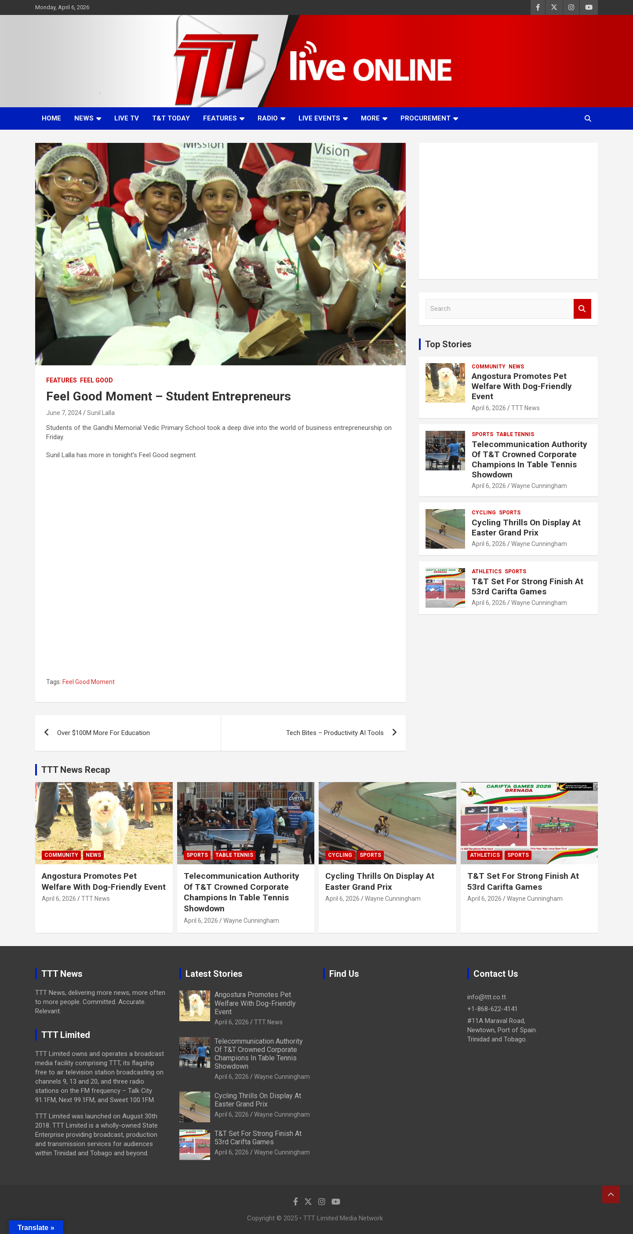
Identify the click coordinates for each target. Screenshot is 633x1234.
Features (220, 118)
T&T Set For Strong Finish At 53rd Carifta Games (527, 586)
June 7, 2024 (64, 412)
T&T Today (171, 118)
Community (489, 367)
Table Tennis (515, 434)
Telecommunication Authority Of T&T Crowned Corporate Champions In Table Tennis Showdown (529, 459)
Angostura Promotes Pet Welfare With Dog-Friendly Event (522, 386)
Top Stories (448, 344)
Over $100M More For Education (103, 733)
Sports (482, 434)
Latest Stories (214, 973)
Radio (268, 118)
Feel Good (96, 380)
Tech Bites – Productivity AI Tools (335, 733)
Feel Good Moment (88, 681)
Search (582, 309)
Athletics (487, 571)
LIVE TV (126, 118)
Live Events (319, 118)
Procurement (425, 118)
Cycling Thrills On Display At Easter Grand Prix (526, 527)
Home (51, 118)
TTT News (525, 407)
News (84, 118)
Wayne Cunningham (539, 485)
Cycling (484, 513)
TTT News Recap (75, 769)
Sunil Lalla (101, 412)
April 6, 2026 (489, 407)
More (370, 118)
